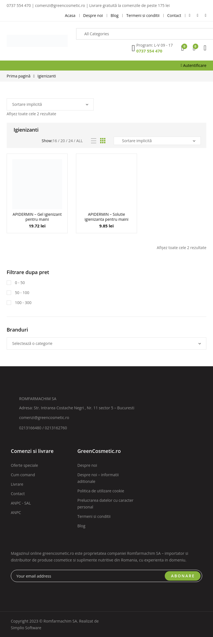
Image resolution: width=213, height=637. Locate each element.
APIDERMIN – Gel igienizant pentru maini (37, 217)
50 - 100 (21, 292)
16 (55, 140)
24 (70, 140)
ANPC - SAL (21, 503)
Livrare (17, 484)
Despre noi (87, 465)
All (79, 140)
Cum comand (23, 474)
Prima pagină (19, 76)
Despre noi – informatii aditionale (98, 478)
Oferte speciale (24, 465)
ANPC (16, 512)
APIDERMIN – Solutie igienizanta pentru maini (106, 217)
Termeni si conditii (94, 516)
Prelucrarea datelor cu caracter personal (105, 504)
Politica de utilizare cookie (100, 490)
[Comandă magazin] (50, 104)
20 (62, 140)
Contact (18, 493)
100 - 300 (22, 302)
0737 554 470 (149, 51)
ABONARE (183, 575)
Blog (81, 525)
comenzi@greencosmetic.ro (44, 417)
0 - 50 (19, 282)
